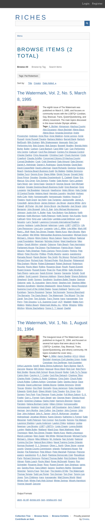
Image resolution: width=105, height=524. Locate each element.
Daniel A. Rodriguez (46, 165)
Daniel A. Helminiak (26, 165)
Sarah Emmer (46, 273)
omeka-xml (51, 500)
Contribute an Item (24, 519)
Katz (49, 212)
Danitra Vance (70, 382)
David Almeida (63, 165)
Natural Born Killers (43, 442)
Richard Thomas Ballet (52, 458)
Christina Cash (56, 155)
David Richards (59, 168)
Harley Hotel (49, 401)
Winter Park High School (41, 480)
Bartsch (81, 139)
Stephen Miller (79, 282)
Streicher (21, 471)
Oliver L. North (56, 445)
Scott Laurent (32, 276)
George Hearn (64, 397)
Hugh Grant (31, 200)
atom (19, 500)
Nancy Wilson (69, 238)
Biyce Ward (59, 369)
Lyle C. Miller (60, 228)
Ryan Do (51, 270)
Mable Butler (31, 429)
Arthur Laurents (24, 366)
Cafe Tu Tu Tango (78, 372)
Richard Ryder (51, 260)
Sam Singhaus (72, 464)
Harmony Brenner (64, 401)
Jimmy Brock (50, 206)
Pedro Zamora (47, 251)
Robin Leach (31, 461)
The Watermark (55, 295)
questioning (75, 254)
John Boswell (33, 209)
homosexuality (41, 196)
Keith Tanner (62, 216)
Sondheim (47, 279)
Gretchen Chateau (33, 401)
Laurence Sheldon (25, 423)
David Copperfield (25, 168)
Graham (21, 187)
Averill (36, 366)
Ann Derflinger (60, 362)
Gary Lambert (75, 180)
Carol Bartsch (45, 149)
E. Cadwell (67, 177)
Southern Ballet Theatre (65, 279)
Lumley (20, 429)
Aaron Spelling (64, 356)
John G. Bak (47, 209)
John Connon (70, 410)
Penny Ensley (62, 251)
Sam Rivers (22, 273)
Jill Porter (29, 206)
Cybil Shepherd (49, 161)
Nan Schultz (68, 439)
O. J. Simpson (41, 445)
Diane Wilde (50, 174)
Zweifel (67, 308)
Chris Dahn (63, 378)
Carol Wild (58, 149)
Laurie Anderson (43, 423)
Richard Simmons (31, 458)
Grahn (20, 401)
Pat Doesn (40, 247)
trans (62, 298)
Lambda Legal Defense (64, 219)
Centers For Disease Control (70, 152)
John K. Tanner (43, 413)
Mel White (34, 235)
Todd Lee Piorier (41, 474)
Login (86, 3)
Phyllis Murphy (54, 254)
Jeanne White (73, 203)
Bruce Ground (55, 372)
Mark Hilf (82, 228)
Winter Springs (61, 480)
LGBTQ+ (76, 225)
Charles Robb (23, 378)
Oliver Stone (70, 445)
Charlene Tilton (75, 375)
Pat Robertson (53, 247)
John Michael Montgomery (66, 209)
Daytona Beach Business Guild (39, 171)
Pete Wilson (45, 452)
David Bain (77, 165)
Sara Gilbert (40, 468)
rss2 (60, 500)
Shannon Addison (47, 276)
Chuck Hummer (72, 155)
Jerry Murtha (32, 410)
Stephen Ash (65, 282)
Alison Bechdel (64, 129)
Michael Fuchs (79, 436)
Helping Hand (41, 193)
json (43, 500)
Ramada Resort (24, 257)
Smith (30, 279)
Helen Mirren (68, 190)
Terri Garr (44, 471)
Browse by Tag (39, 67)
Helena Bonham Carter (37, 404)
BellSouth (21, 142)
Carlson (34, 149)
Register (97, 3)
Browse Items (41, 516)
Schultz (75, 273)
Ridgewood (78, 260)
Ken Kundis (75, 216)
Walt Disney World (66, 477)
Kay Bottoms (70, 212)
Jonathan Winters (38, 417)
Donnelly (47, 388)
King (28, 219)
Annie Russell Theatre (35, 139)
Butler (26, 149)
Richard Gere (23, 260)
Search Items (55, 67)
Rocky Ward (32, 267)
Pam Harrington (77, 244)
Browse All (22, 67)
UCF (60, 302)
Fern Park (30, 394)
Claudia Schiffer (34, 158)
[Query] (52, 23)
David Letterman (43, 168)
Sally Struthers (75, 270)
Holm (30, 196)
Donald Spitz (77, 174)
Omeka (85, 519)
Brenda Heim (81, 145)
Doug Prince (23, 177)
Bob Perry (80, 369)
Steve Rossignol (79, 286)
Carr (66, 149)
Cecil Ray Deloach (47, 152)
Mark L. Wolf (23, 231)
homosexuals (55, 196)
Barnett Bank (70, 139)
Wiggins (73, 305)
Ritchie (34, 263)
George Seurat (63, 184)
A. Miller (52, 356)
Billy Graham (33, 142)
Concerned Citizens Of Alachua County (61, 158)
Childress (52, 378)
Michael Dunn (80, 235)
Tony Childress (31, 477)
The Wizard (69, 295)
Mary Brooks (74, 231)
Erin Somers (42, 180)
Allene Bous (48, 133)
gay (30, 184)
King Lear (36, 219)
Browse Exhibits (60, 516)
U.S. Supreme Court (47, 302)
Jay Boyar (61, 203)
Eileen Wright (45, 391)
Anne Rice (43, 136)
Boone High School (38, 372)
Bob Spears (51, 145)
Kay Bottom (57, 212)
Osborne (52, 244)
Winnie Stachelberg (35, 308)
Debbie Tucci (23, 174)
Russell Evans (39, 270)
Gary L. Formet (32, 397)
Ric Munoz (64, 257)
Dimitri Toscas (63, 174)
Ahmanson (64, 126)
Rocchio (21, 267)
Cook (37, 161)
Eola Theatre (58, 391)
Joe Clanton (57, 410)
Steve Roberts (63, 286)
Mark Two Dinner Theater (42, 231)
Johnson (21, 212)
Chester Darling (24, 155)
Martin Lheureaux (74, 433)
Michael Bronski (63, 436)
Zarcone (37, 484)
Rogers (71, 461)
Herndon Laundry (57, 193)
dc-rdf (26, 500)
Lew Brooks (32, 426)
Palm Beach (63, 244)
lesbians (29, 225)
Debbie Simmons (74, 171)
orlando (42, 244)
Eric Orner (30, 180)
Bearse (29, 369)
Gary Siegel (45, 397)
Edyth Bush (32, 391)
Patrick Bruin (67, 247)
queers (65, 254)
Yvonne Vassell (24, 484)
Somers (38, 279)
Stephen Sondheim (26, 286)
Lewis (61, 225)
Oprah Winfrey (31, 244)
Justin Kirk (31, 212)
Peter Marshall (59, 452)
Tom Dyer (28, 298)
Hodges (79, 193)
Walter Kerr (78, 302)
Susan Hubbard (59, 289)
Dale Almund (63, 161)
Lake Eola (47, 219)
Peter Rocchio (31, 254)
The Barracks (23, 295)
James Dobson (48, 203)
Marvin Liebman (24, 436)
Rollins (42, 267)
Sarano (57, 273)
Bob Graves (38, 145)
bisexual (49, 369)
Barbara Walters (55, 139)
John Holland (28, 413)
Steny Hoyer (51, 282)
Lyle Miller (72, 228)
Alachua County (77, 126)
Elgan (76, 177)
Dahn (60, 382)
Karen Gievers (55, 417)
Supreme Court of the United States (34, 289)
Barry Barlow (70, 366)
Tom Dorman (56, 474)
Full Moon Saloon (72, 394)
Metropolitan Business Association (56, 235)
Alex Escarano (49, 129)
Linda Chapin (61, 426)
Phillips (42, 254)
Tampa (48, 292)
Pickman (71, 452)
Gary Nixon (22, 184)
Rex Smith (53, 257)
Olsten (20, 244)
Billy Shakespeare (49, 142)
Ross (46, 464)
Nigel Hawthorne (68, 241)
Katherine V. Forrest (72, 417)
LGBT (67, 225)
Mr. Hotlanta (55, 439)
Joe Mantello (63, 206)
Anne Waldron (56, 136)
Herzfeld (71, 193)
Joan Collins (45, 410)
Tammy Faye (33, 471)
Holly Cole (22, 196)
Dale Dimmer (77, 161)
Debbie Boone (49, 385)
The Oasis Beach (39, 295)
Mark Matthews (66, 429)
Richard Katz (37, 260)
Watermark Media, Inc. (50, 305)
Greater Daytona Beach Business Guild (44, 187)
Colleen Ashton (38, 382)
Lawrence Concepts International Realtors (59, 222)
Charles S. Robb (39, 378)
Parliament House (25, 247)
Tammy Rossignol (35, 292)
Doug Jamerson (60, 388)
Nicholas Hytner (51, 241)
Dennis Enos (37, 174)
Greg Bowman (71, 187)
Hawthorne (56, 190)
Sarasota (66, 273)
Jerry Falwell (74, 407)
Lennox (20, 225)
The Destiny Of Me (59, 471)
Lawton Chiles (59, 423)
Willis (80, 305)
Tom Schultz (40, 298)
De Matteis (60, 171)
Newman (39, 241)
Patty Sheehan (33, 251)
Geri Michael (77, 184)
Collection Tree (23, 516)
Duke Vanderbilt (76, 388)
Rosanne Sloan (53, 267)
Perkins (73, 251)
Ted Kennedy (59, 292)
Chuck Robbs (23, 382)
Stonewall (76, 468)
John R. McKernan (60, 413)
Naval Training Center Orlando (68, 442)
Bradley (70, 145)
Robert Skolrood (63, 263)
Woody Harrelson (77, 480)
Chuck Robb (76, 378)
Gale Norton (62, 180)
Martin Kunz (61, 231)
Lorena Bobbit (75, 426)
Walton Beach (32, 305)
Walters (20, 305)
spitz (29, 282)
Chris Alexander (40, 155)
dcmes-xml (35, 500)
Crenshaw (51, 382)
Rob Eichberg (70, 458)
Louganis (48, 228)
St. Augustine (38, 282)
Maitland (42, 429)
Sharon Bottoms (79, 276)
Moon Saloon (55, 238)
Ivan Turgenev (54, 200)
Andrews (33, 136)
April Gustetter (75, 362)
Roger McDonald (59, 461)
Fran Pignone (42, 394)
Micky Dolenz (41, 238)
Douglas (34, 177)
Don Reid (37, 388)
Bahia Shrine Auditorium (51, 366)
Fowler (52, 180)
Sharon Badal (63, 276)
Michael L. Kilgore (25, 238)
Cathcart (33, 152)
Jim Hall (39, 206)
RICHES (31, 17)
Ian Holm (42, 200)
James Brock (34, 203)
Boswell (61, 145)
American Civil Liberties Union (65, 359)
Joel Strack (75, 206)
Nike (80, 241)
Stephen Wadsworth (46, 286)
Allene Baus (78, 129)
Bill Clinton (39, 369)
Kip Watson (80, 420)
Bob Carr (70, 369)
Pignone (81, 452)
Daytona (72, 168)
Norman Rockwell (25, 445)
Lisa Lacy (38, 228)
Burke (20, 149)
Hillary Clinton (56, 404)
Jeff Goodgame (59, 407)
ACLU (75, 356)
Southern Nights (63, 468)
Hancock (45, 190)
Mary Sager (39, 436)
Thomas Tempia (24, 474)
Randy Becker (40, 257)
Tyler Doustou (30, 302)
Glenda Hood (78, 397)
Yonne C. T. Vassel (54, 308)
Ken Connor (48, 420)
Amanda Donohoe (63, 133)
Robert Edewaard (46, 263)
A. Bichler (53, 126)
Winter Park (22, 480)
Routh (65, 267)
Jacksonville (68, 200)
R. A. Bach (42, 455)
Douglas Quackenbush (49, 177)
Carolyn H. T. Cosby (39, 375)
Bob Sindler (22, 372)
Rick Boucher (65, 260)
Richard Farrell (77, 257)
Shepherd (21, 279)
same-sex (34, 273)
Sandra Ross (28, 468)
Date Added (48, 83)
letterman (52, 225)
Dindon (28, 388)
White (65, 305)
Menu (20, 36)
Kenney (70, 420)
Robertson (77, 263)
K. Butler (41, 212)
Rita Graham (23, 263)
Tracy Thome (53, 298)
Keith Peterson (49, 216)
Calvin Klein (22, 375)
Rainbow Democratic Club (60, 455)
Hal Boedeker (33, 190)
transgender (72, 298)
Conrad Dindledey (25, 161)
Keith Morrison (33, 216)
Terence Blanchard (75, 292)
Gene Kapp (39, 184)
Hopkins (66, 196)
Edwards (21, 391)
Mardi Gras (53, 429)
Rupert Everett (76, 267)
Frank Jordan (56, 394)
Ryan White (61, 270)
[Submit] (87, 23)
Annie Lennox (70, 136)
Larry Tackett (32, 222)
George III (50, 184)
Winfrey (20, 308)
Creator (37, 83)
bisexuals (63, 142)
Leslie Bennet (40, 225)
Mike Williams (41, 439)
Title (30, 83)
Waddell (67, 302)
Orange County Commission (38, 448)
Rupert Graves (24, 270)
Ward (78, 477)
